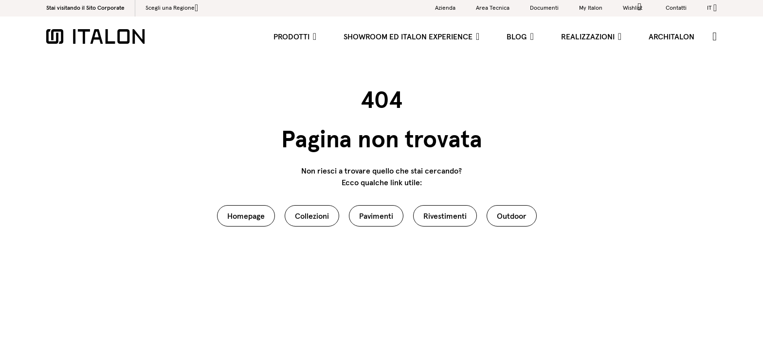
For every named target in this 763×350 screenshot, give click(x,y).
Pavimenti (376, 216)
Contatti (676, 7)
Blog (517, 36)
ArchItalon (671, 36)
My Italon (590, 7)
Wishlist (634, 7)
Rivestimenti (445, 216)
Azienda (445, 7)
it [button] (709, 7)
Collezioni (312, 216)
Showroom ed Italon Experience (409, 36)
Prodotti (292, 36)
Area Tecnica (492, 7)
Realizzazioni (589, 36)
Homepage (246, 216)
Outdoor (512, 216)
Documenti (544, 7)
